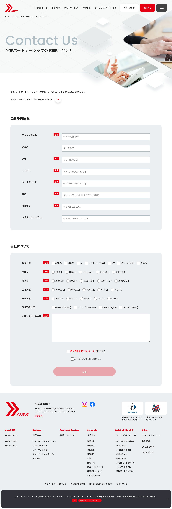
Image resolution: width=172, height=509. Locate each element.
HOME (7, 16)
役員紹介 (91, 459)
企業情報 (86, 7)
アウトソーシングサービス (44, 459)
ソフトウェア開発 (40, 455)
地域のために (121, 459)
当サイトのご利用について (56, 489)
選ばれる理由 (10, 446)
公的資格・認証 (93, 480)
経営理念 (91, 446)
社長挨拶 (91, 450)
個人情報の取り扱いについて (83, 356)
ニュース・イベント (151, 440)
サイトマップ (122, 489)
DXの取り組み (120, 463)
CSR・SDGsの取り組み (124, 446)
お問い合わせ (148, 457)
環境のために (121, 450)
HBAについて (41, 7)
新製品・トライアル (124, 476)
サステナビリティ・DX (105, 7)
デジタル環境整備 (123, 472)
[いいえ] (167, 499)
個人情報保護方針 (77, 489)
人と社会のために (123, 455)
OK (74, 501)
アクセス (38, 421)
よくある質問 (148, 451)
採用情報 (146, 446)
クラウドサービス (40, 450)
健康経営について (94, 476)
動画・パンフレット (95, 472)
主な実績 (36, 463)
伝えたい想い (10, 450)
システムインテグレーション (44, 446)
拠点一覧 (91, 468)
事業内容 (55, 7)
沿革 (89, 463)
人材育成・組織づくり (125, 468)
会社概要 (91, 455)
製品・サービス (71, 7)
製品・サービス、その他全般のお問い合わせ (31, 99)
